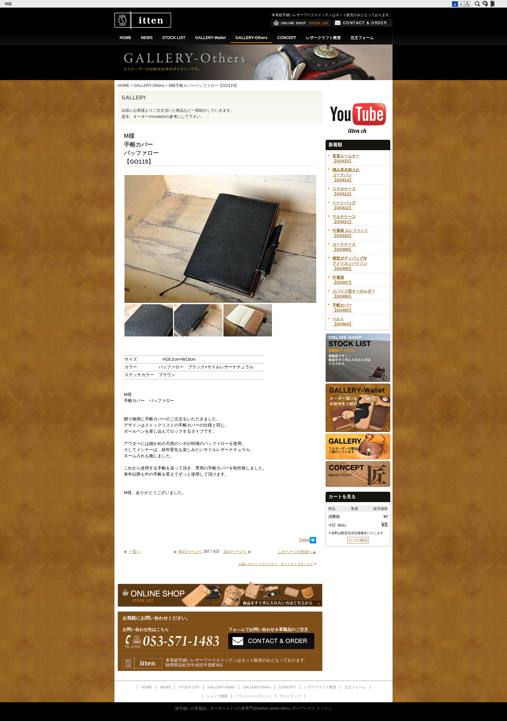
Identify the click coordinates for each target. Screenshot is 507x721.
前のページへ (190, 551)
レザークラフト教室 (323, 38)
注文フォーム (362, 38)
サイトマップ (290, 696)
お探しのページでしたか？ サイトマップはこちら (276, 564)
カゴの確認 (358, 540)
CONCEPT (286, 38)
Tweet (304, 540)
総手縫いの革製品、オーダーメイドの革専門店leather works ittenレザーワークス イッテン (253, 708)
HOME (125, 38)
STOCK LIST (173, 38)
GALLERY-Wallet (210, 38)
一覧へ (134, 551)
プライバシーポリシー (253, 696)
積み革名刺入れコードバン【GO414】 (346, 175)
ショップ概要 (217, 696)
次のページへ (235, 551)
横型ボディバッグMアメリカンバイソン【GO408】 (349, 263)
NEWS (147, 38)
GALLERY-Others (251, 38)
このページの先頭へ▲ (296, 552)
